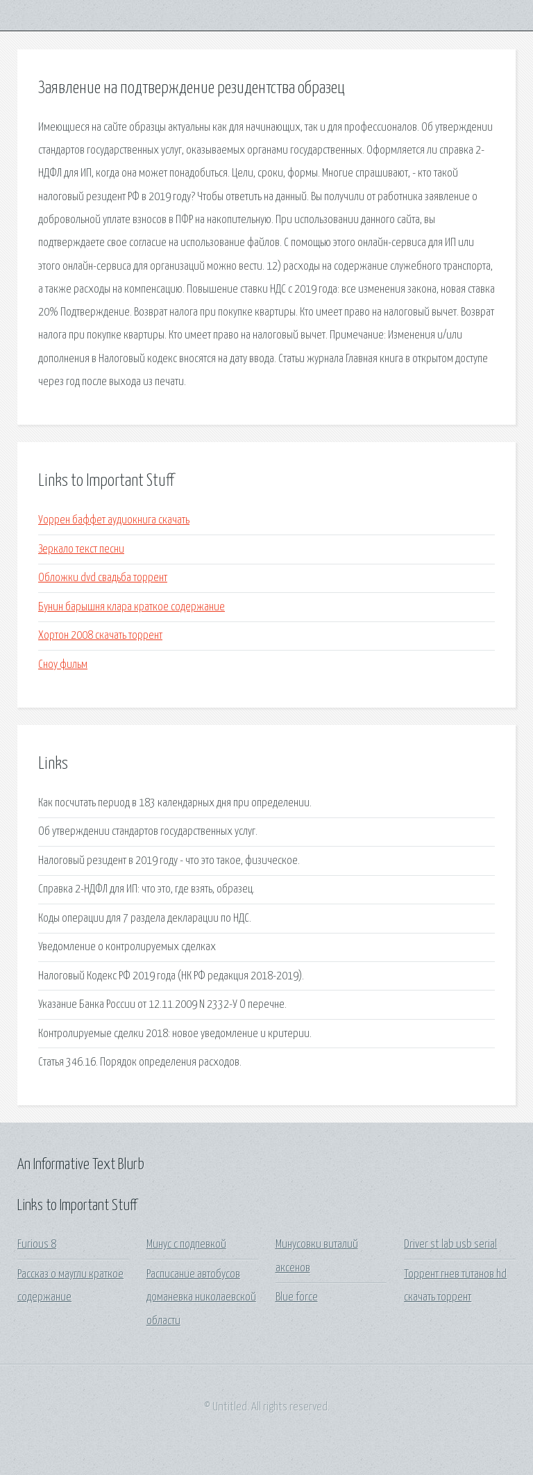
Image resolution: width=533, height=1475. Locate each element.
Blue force (297, 1297)
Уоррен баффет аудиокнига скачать (113, 520)
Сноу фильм (62, 665)
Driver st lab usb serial (450, 1244)
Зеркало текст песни (81, 549)
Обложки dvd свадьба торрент (102, 578)
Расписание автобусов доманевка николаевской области (201, 1298)
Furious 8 (36, 1244)
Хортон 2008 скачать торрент (100, 636)
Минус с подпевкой (186, 1244)
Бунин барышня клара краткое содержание (131, 607)
